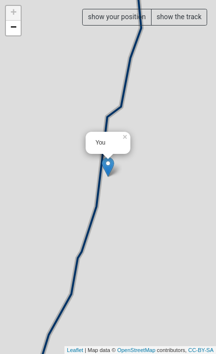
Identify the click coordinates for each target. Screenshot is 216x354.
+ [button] (13, 13)
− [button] (13, 28)
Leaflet (75, 350)
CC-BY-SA (201, 350)
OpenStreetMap (136, 350)
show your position (117, 17)
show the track (178, 17)
